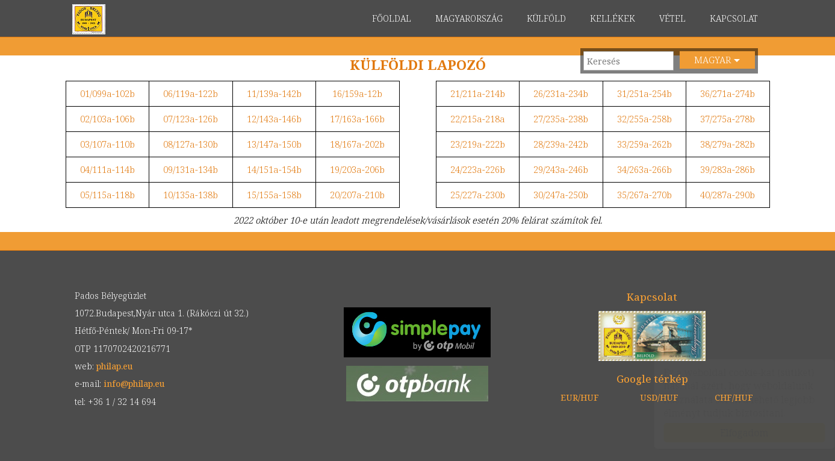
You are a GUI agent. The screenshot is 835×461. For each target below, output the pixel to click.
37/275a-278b (727, 119)
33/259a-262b (644, 144)
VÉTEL (672, 18)
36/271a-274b (727, 93)
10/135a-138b (190, 195)
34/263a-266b (644, 169)
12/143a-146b (274, 119)
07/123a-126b (190, 119)
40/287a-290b (727, 195)
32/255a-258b (644, 119)
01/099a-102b (107, 93)
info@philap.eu (134, 383)
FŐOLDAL (391, 18)
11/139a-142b (274, 93)
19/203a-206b (357, 169)
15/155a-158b (274, 195)
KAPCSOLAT (734, 18)
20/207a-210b (357, 195)
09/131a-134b (190, 169)
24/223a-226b (477, 169)
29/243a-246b (560, 169)
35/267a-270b (644, 195)
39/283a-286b (727, 169)
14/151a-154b (274, 169)
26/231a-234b (560, 93)
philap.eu (88, 19)
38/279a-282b (727, 144)
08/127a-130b (190, 144)
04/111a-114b (107, 169)
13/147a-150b (274, 144)
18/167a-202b (357, 144)
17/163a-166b (357, 119)
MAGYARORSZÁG (469, 18)
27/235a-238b (560, 119)
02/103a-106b (107, 119)
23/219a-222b (477, 144)
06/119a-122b (190, 93)
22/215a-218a (477, 119)
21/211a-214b (477, 93)
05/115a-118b (107, 195)
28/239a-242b (560, 144)
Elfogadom (733, 432)
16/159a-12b (357, 93)
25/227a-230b (477, 195)
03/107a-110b (107, 144)
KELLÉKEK (612, 18)
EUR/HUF (579, 397)
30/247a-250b (560, 195)
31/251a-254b (644, 93)
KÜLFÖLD (546, 18)
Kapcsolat (652, 297)
